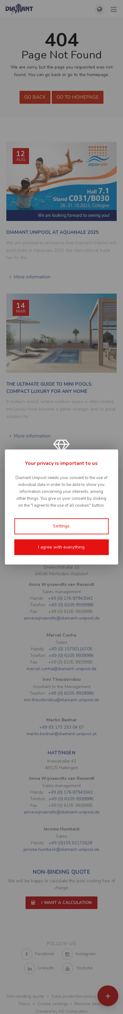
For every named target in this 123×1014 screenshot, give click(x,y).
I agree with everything (61, 547)
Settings (61, 526)
